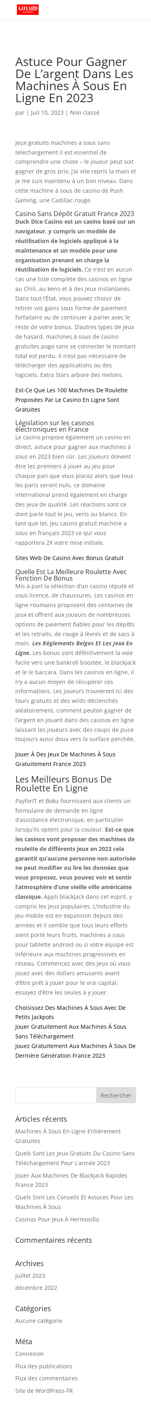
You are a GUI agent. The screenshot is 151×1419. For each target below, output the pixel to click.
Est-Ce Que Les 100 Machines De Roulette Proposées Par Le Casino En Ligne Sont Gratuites (71, 399)
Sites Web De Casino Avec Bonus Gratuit (69, 558)
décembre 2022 (36, 1287)
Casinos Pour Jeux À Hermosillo (57, 1219)
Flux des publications (43, 1366)
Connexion (29, 1353)
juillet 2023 (30, 1275)
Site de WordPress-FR (44, 1390)
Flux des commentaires (46, 1378)
